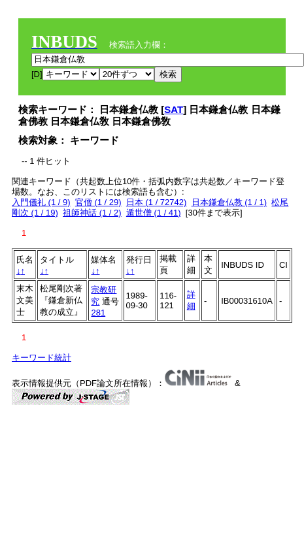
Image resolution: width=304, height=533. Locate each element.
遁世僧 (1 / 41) (153, 213)
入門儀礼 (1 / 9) (41, 202)
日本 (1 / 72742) (156, 202)
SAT (173, 109)
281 (98, 312)
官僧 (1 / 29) (98, 202)
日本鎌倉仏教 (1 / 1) (229, 202)
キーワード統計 (41, 358)
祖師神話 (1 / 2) (92, 213)
